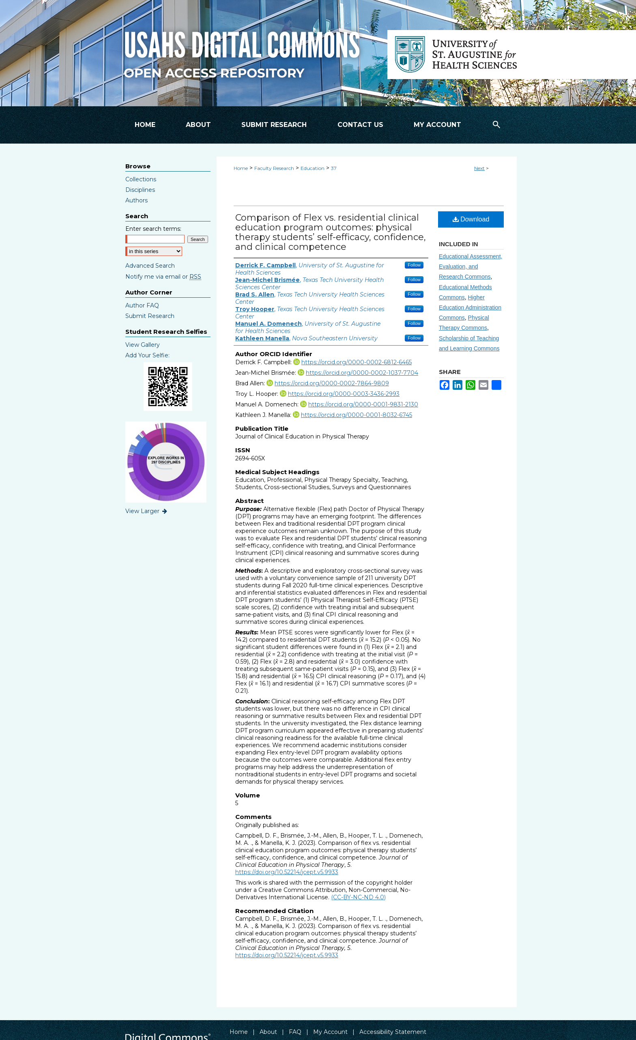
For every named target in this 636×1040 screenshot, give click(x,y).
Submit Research (149, 316)
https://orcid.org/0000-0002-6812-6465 (356, 362)
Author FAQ (142, 305)
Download (471, 219)
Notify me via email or (163, 276)
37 (334, 168)
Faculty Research (274, 168)
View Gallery (142, 344)
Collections (140, 179)
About (268, 1032)
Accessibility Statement (392, 1032)
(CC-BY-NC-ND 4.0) (358, 897)
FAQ (295, 1032)
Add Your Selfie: (147, 355)
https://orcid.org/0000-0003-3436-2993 (344, 394)
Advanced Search (150, 265)
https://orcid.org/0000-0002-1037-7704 (362, 372)
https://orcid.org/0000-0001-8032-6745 (356, 415)
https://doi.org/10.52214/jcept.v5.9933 (286, 872)
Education (312, 168)
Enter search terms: (153, 228)
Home (241, 168)
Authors (136, 200)
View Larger (146, 511)
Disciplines (140, 189)
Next (479, 168)
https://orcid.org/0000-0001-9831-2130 (363, 404)
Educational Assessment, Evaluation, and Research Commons (470, 266)
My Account (330, 1032)
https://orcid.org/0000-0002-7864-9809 (332, 383)
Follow (414, 264)
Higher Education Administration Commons (470, 307)
